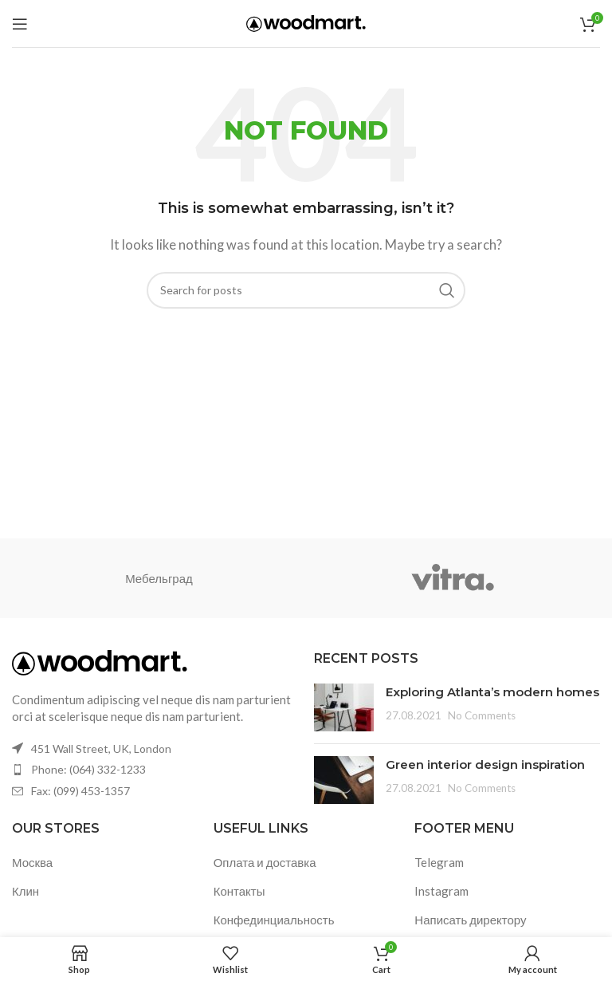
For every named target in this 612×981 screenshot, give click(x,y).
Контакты (239, 891)
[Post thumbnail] (344, 707)
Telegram (439, 862)
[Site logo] (306, 21)
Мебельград (159, 578)
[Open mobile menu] (20, 24)
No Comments (482, 715)
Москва (32, 862)
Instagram (441, 891)
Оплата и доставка (265, 862)
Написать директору (470, 919)
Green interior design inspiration (485, 764)
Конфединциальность (274, 919)
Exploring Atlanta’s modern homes (492, 691)
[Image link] (99, 661)
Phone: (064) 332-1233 (88, 769)
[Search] (306, 290)
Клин (25, 891)
